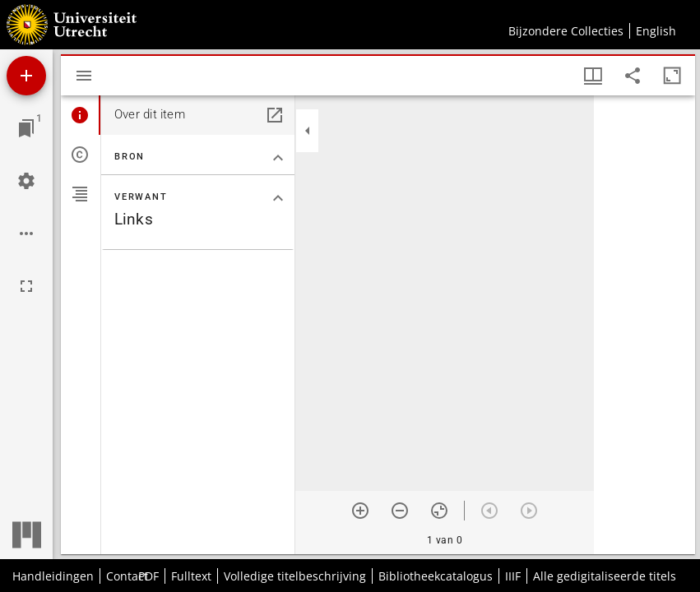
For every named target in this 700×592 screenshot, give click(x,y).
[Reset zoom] (439, 510)
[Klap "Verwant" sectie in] (278, 198)
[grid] (644, 324)
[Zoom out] (400, 510)
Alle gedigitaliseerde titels (604, 576)
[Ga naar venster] (26, 128)
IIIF (513, 576)
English (656, 31)
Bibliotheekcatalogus (435, 576)
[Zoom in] (360, 510)
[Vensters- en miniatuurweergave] (593, 75)
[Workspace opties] (26, 233)
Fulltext (191, 576)
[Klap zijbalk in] (308, 131)
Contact (127, 576)
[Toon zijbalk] (84, 75)
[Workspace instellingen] (26, 181)
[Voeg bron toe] (26, 75)
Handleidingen (53, 576)
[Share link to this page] (632, 75)
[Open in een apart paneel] (274, 115)
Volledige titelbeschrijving (295, 576)
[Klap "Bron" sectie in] (278, 158)
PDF (148, 576)
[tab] (80, 115)
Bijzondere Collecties (566, 31)
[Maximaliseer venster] (672, 75)
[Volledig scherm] (26, 286)
